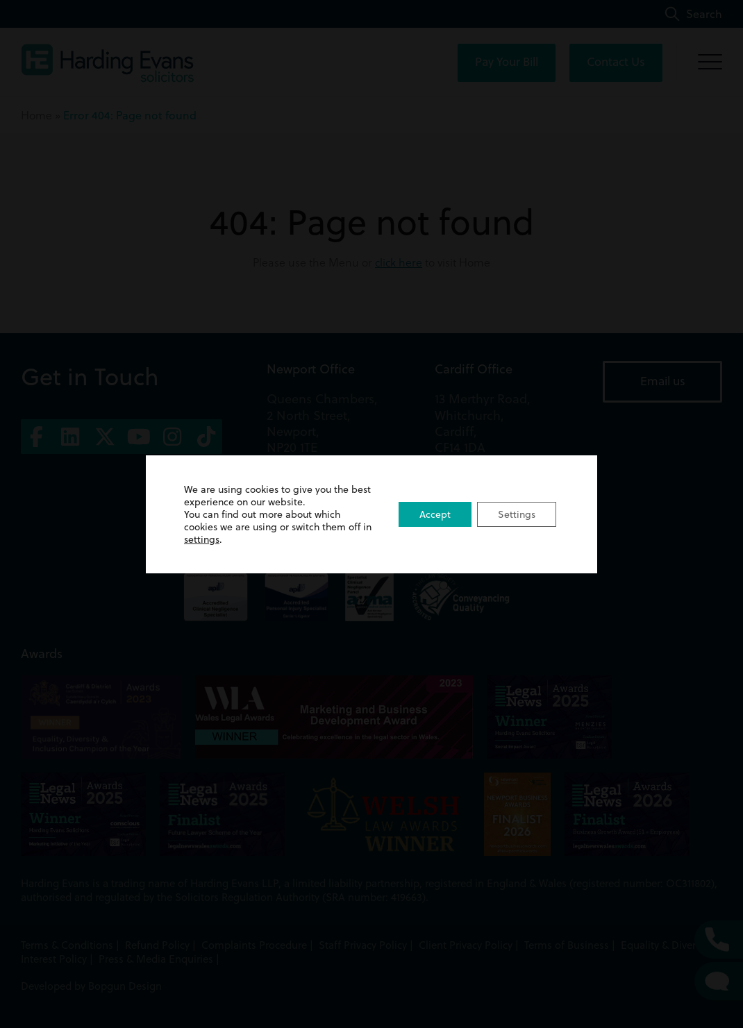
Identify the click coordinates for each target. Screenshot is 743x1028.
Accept (435, 514)
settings (201, 539)
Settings (516, 514)
